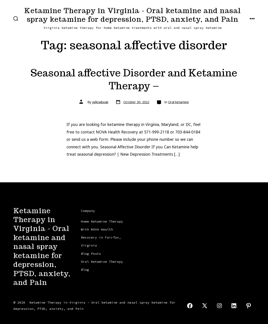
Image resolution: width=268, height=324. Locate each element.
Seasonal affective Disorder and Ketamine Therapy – (134, 79)
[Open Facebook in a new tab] (190, 306)
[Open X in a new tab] (204, 306)
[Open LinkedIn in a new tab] (234, 306)
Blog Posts (91, 254)
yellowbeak (100, 102)
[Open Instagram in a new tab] (219, 306)
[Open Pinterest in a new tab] (248, 306)
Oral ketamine (178, 102)
